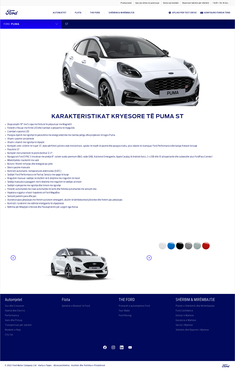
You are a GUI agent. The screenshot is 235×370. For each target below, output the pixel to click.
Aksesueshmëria (62, 365)
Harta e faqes (45, 365)
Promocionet (126, 3)
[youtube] (130, 347)
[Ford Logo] (12, 13)
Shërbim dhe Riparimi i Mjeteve (192, 330)
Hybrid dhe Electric (15, 310)
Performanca (12, 315)
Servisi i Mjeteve (184, 325)
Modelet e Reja (13, 330)
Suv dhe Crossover (14, 306)
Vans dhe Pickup (13, 320)
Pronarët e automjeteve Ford (134, 306)
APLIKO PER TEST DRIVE (182, 12)
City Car (9, 334)
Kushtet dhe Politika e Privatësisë (88, 365)
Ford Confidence (184, 310)
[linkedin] (121, 347)
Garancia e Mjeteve (186, 320)
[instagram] (113, 347)
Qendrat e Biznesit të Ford (76, 306)
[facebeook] (105, 347)
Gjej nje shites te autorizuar (147, 3)
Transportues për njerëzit (18, 325)
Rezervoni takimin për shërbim (195, 3)
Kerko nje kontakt (171, 3)
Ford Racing (125, 315)
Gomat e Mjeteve (185, 315)
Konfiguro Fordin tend (215, 12)
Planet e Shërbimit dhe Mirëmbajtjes (195, 306)
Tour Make (124, 310)
